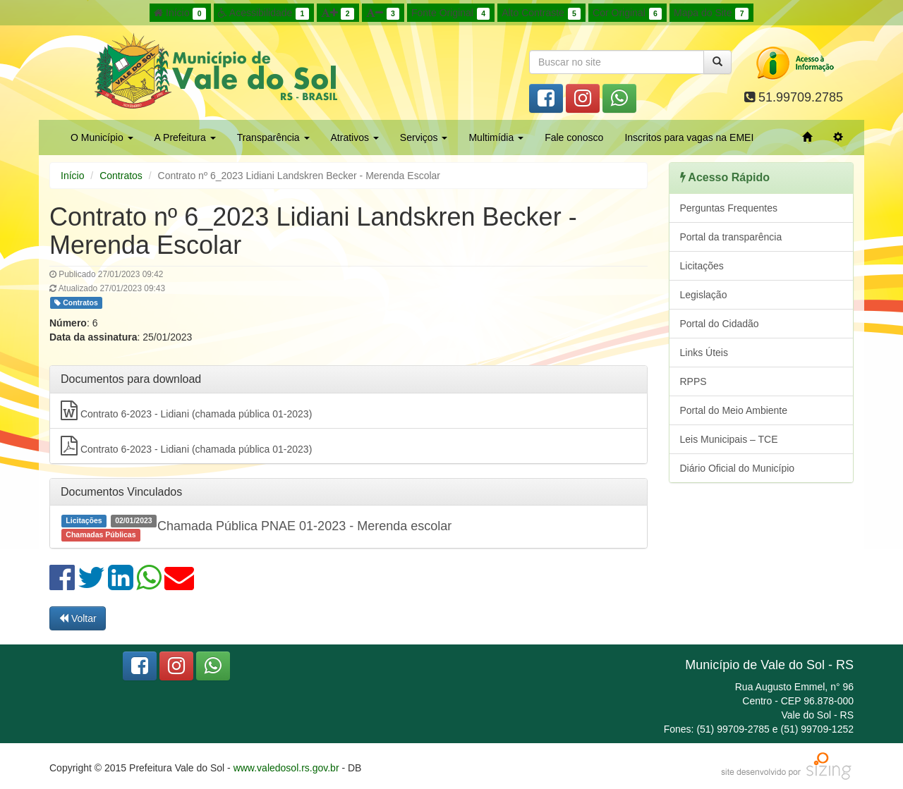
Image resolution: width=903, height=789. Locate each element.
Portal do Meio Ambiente (734, 410)
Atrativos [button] (355, 137)
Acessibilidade (263, 13)
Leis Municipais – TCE (729, 439)
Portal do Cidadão (719, 323)
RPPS (693, 381)
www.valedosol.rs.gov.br (286, 767)
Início (180, 13)
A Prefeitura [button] (185, 137)
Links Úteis (704, 352)
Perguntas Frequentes (729, 208)
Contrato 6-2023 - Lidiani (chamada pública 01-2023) (186, 410)
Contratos (121, 175)
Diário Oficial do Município (737, 468)
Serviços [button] (424, 137)
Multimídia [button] (495, 137)
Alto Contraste (541, 13)
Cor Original (627, 13)
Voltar (78, 618)
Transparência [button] (273, 137)
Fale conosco (574, 137)
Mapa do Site (711, 13)
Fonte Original (450, 13)
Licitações (702, 265)
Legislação (703, 294)
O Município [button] (102, 137)
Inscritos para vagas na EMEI (688, 137)
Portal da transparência (731, 237)
